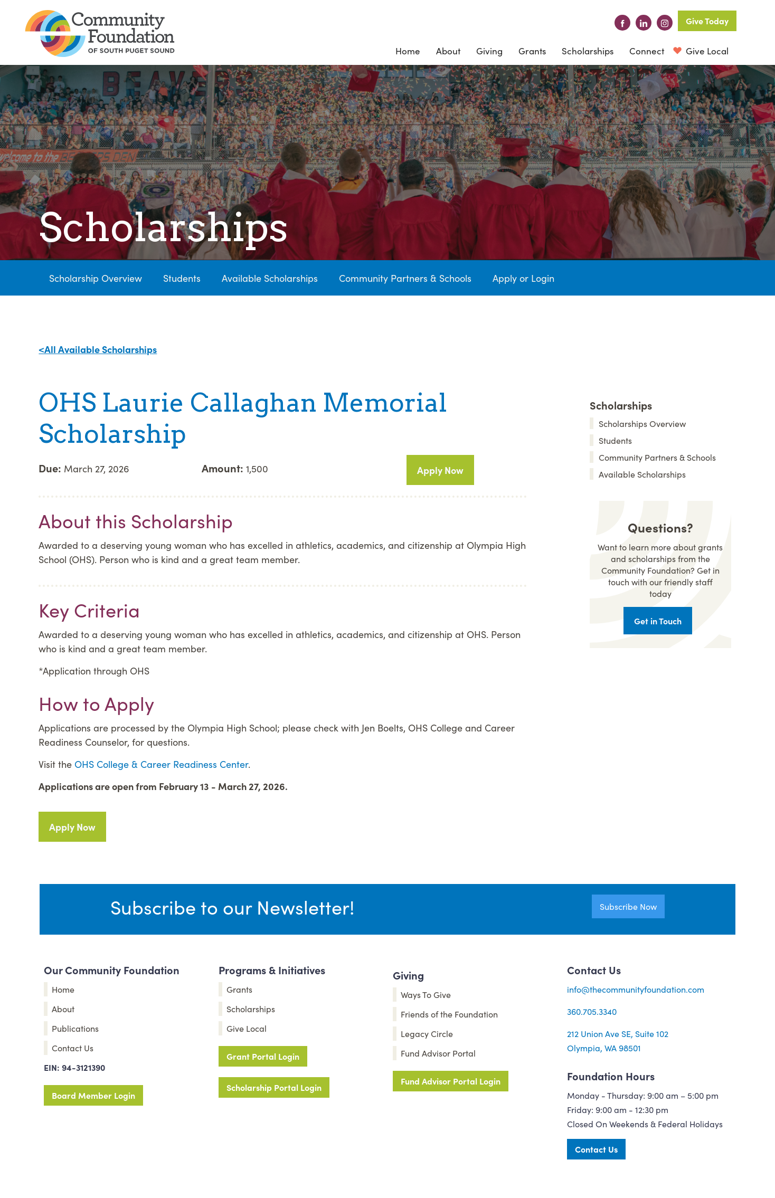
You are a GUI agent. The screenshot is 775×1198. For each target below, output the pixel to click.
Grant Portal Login (262, 1056)
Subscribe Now (628, 906)
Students (182, 277)
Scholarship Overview (95, 277)
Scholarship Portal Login (274, 1087)
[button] (448, 50)
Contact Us (596, 1149)
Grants (532, 50)
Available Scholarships (270, 277)
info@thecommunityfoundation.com (635, 989)
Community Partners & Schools (405, 277)
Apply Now (440, 470)
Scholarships (587, 50)
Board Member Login (93, 1095)
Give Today (707, 20)
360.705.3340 (592, 1011)
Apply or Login (523, 277)
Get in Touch (658, 620)
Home (407, 50)
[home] (99, 33)
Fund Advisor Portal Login (450, 1081)
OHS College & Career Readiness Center (161, 764)
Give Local (706, 50)
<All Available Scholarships (98, 349)
